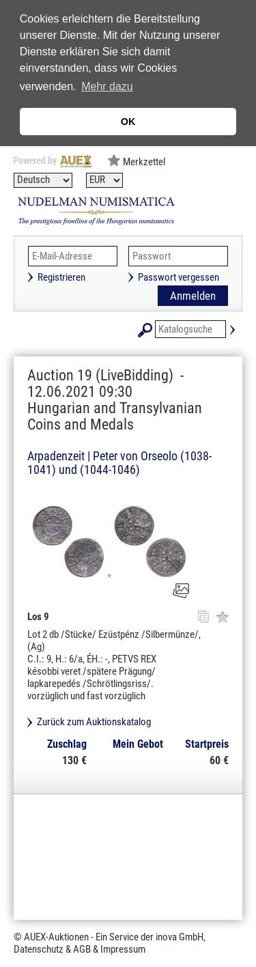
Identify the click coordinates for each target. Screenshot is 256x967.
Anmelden (193, 296)
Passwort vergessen (178, 277)
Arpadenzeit (56, 456)
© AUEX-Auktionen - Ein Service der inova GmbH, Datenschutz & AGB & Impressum (109, 943)
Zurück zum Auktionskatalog (94, 722)
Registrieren (61, 277)
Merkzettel (144, 162)
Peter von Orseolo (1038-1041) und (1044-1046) (119, 463)
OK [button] (128, 121)
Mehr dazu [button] (107, 86)
